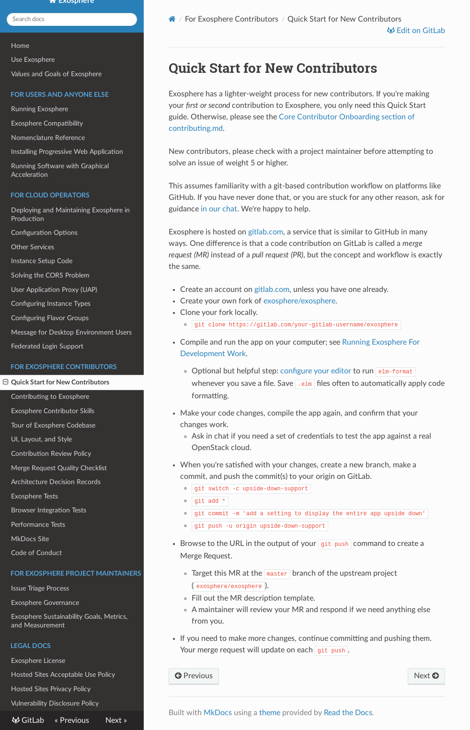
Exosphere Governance (45, 602)
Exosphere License (38, 660)
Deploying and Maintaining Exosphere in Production (70, 214)
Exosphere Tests (34, 496)
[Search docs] (72, 19)
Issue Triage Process (40, 588)
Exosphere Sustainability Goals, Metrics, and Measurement (69, 621)
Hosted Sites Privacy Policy (51, 689)
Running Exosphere (39, 109)
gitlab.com (265, 232)
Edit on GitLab (420, 31)
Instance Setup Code (41, 261)
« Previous (72, 720)
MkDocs (218, 713)
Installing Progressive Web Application (67, 151)
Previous (194, 676)
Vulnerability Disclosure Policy (55, 703)
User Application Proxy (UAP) (54, 289)
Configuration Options (44, 232)
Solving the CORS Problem (50, 275)
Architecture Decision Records (56, 482)
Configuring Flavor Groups (50, 318)
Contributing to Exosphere (50, 396)
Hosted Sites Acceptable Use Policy (63, 674)
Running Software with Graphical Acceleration (60, 170)
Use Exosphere (33, 59)
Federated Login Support (47, 346)
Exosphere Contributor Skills (52, 411)
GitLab (32, 720)
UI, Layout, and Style (41, 439)
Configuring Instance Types (51, 303)
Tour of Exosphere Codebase (53, 425)
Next (426, 676)
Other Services (32, 247)
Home (20, 45)
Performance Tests (38, 524)
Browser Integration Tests (48, 510)
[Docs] (172, 19)
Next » (116, 720)
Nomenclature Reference (48, 137)
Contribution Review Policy (51, 453)
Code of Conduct (36, 552)
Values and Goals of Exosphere (56, 74)
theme (269, 713)
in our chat (219, 209)
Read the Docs (348, 713)
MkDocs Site (30, 539)
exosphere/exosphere (299, 301)
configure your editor (315, 371)
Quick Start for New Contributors (56, 382)
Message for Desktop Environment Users (71, 332)
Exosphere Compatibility (47, 123)
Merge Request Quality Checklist (59, 468)
